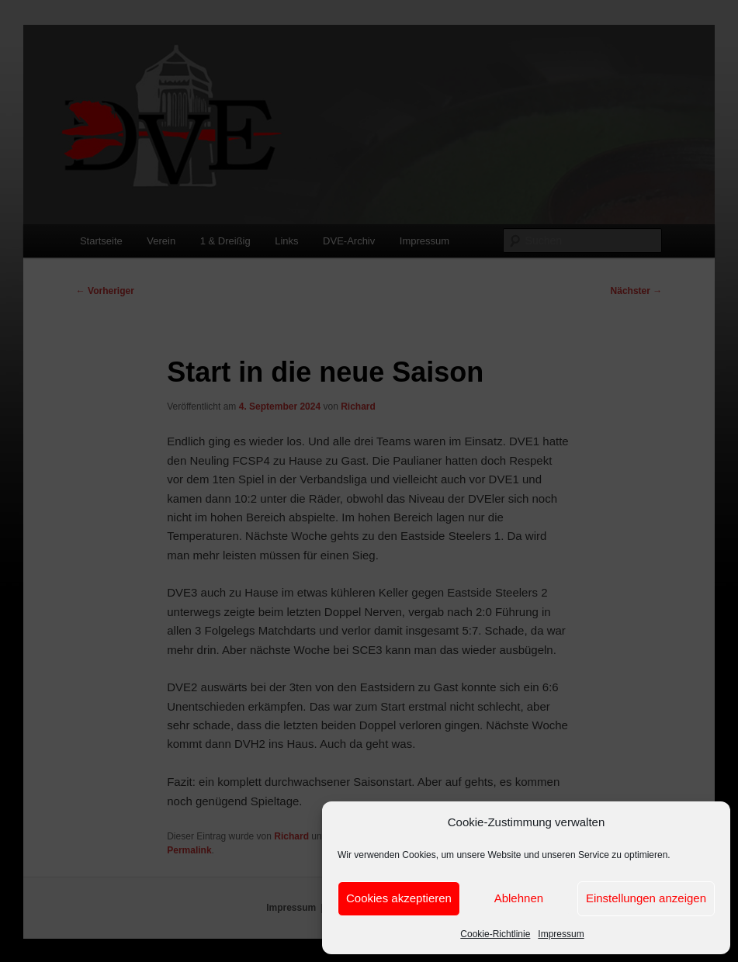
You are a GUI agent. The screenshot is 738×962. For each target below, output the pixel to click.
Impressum (561, 934)
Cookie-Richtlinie (495, 934)
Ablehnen (518, 898)
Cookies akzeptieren (399, 898)
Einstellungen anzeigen (646, 898)
